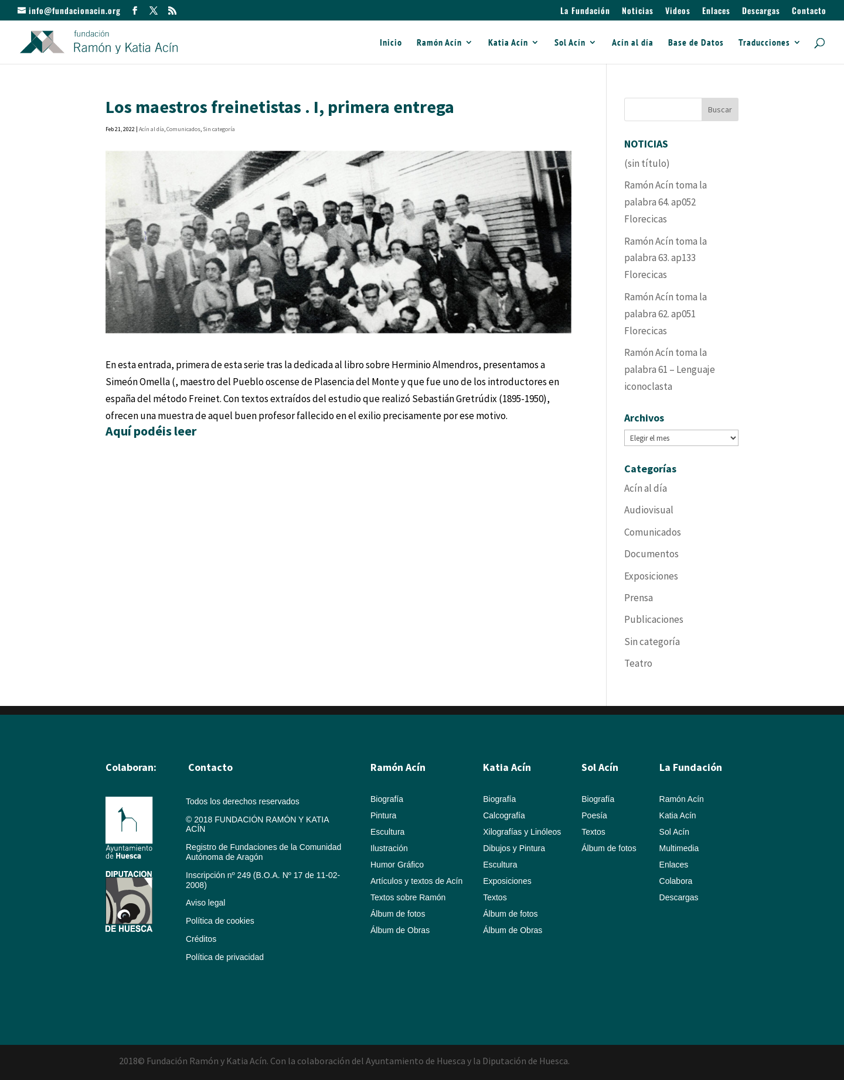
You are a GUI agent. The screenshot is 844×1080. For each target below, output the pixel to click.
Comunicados (183, 129)
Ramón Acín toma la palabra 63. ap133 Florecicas (665, 258)
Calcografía (504, 815)
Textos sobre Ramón (407, 897)
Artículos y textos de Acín (416, 881)
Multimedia (679, 848)
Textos (494, 897)
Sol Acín (570, 43)
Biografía (386, 799)
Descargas (761, 11)
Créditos (201, 939)
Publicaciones (653, 619)
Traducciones (764, 43)
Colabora (676, 881)
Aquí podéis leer (151, 431)
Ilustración (389, 848)
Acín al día (633, 43)
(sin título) (647, 163)
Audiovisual (648, 509)
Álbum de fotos (397, 913)
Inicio (391, 43)
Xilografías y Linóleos (522, 831)
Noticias (638, 11)
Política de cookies (220, 920)
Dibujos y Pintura (514, 848)
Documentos (651, 553)
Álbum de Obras (400, 930)
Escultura (387, 831)
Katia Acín (508, 43)
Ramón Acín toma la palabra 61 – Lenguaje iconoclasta (669, 369)
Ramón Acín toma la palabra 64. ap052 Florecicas (665, 202)
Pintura (383, 815)
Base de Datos (696, 43)
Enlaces (716, 11)
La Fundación (585, 11)
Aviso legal (205, 902)
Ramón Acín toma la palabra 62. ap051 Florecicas (665, 313)
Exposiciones (651, 576)
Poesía (594, 815)
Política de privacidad (225, 957)
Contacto (809, 11)
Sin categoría (219, 129)
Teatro (638, 663)
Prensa (638, 597)
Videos (677, 11)
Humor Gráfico (397, 864)
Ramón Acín (439, 43)
